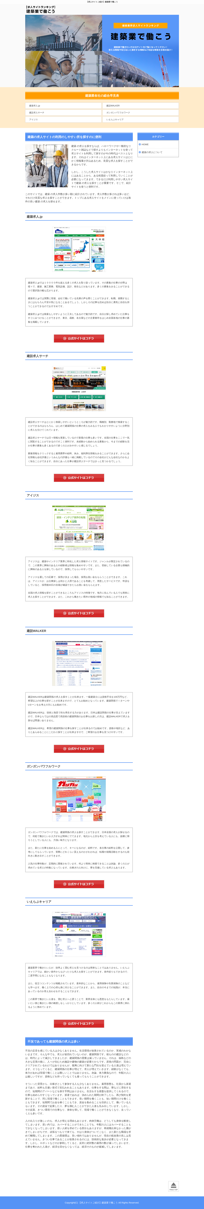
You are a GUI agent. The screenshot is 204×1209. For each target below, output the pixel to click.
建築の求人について (152, 152)
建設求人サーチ (36, 112)
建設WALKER (113, 105)
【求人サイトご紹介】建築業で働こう (98, 1202)
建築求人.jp (34, 105)
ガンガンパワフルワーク (118, 112)
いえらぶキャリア (115, 119)
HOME (145, 144)
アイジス (33, 119)
